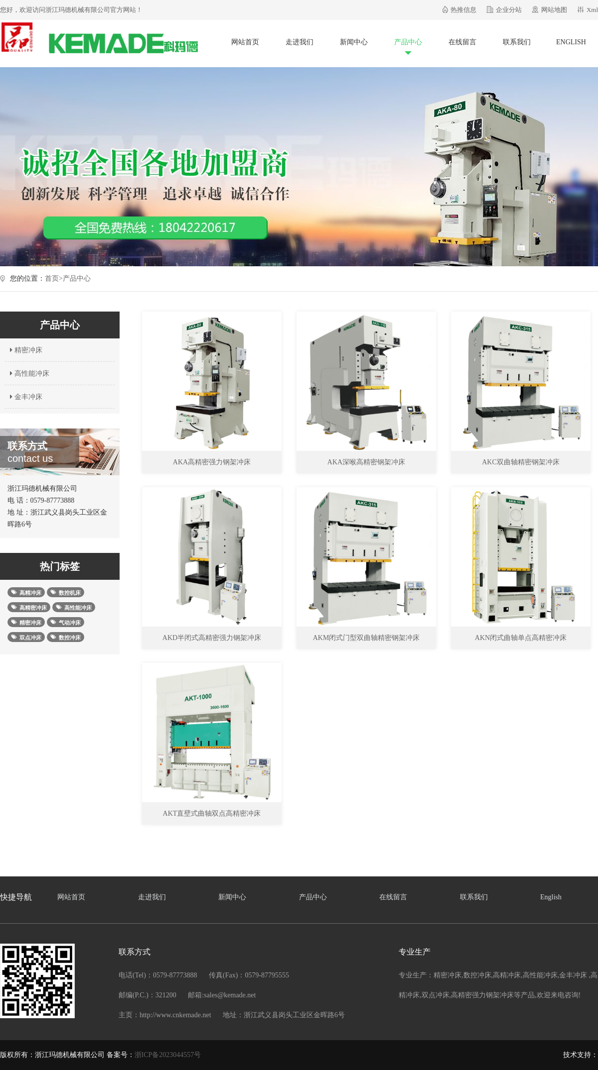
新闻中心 (354, 42)
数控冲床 (477, 975)
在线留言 (462, 42)
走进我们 (299, 42)
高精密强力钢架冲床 (482, 995)
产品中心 (408, 42)
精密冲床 (24, 350)
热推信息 (463, 9)
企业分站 (509, 9)
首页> (54, 278)
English (571, 42)
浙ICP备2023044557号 (168, 1055)
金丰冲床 (24, 397)
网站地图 (554, 9)
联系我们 (517, 42)
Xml (592, 9)
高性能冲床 (28, 373)
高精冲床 (507, 975)
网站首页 (245, 42)
